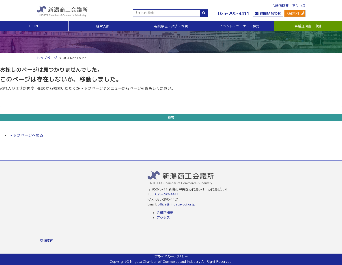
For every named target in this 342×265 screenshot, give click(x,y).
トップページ (47, 58)
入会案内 (292, 13)
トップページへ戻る (26, 135)
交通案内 (47, 240)
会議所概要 (280, 5)
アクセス (298, 5)
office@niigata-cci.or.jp (176, 204)
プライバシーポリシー (171, 256)
